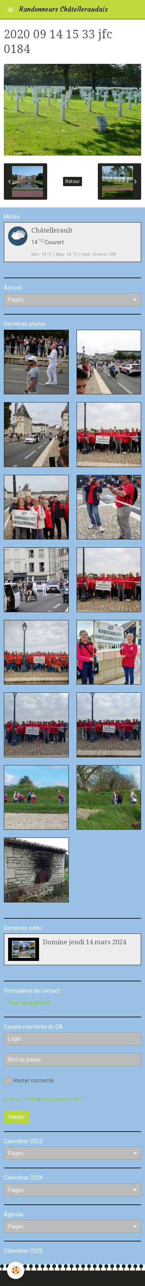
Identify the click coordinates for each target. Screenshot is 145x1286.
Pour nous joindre (29, 1003)
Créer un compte (20, 1099)
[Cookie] (15, 1270)
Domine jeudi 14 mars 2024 (84, 942)
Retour (72, 181)
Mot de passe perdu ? (62, 1099)
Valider (16, 1117)
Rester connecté (29, 1080)
